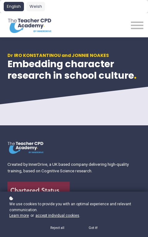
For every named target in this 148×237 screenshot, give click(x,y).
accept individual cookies (57, 215)
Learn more (19, 215)
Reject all (57, 228)
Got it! (93, 228)
